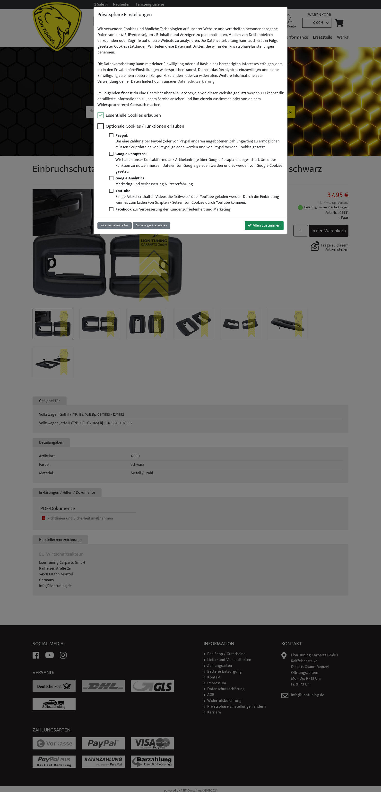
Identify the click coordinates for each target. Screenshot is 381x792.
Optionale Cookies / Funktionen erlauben (145, 126)
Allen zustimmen (264, 225)
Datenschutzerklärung (196, 82)
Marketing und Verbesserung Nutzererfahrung (154, 181)
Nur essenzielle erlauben (115, 225)
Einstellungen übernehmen (151, 225)
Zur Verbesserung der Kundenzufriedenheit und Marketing (172, 209)
